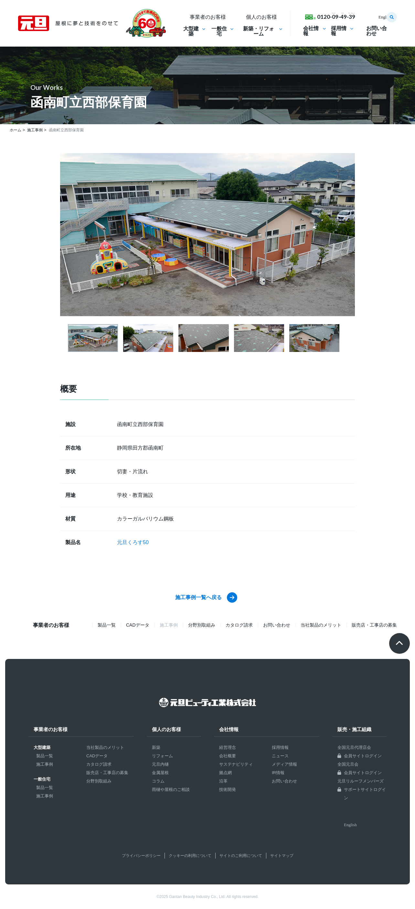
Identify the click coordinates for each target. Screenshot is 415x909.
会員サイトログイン (363, 755)
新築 (156, 747)
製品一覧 (107, 625)
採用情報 (338, 31)
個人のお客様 (166, 729)
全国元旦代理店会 (354, 747)
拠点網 (225, 772)
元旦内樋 (160, 764)
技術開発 (227, 789)
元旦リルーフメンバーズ (360, 781)
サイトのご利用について (240, 855)
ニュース (280, 755)
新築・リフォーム (258, 31)
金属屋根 (160, 772)
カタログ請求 (239, 625)
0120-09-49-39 (336, 16)
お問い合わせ (376, 31)
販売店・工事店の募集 (374, 625)
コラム (158, 781)
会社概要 (227, 755)
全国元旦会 (347, 764)
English (384, 17)
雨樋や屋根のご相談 (171, 789)
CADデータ (137, 625)
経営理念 (227, 747)
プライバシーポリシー (141, 855)
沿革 (223, 781)
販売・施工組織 (354, 729)
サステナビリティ (236, 764)
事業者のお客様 (51, 729)
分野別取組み (201, 625)
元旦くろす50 (133, 542)
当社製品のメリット (321, 625)
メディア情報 (284, 764)
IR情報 (278, 772)
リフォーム (162, 755)
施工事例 (44, 764)
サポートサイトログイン (365, 793)
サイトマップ (281, 855)
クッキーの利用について (190, 855)
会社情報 (311, 31)
